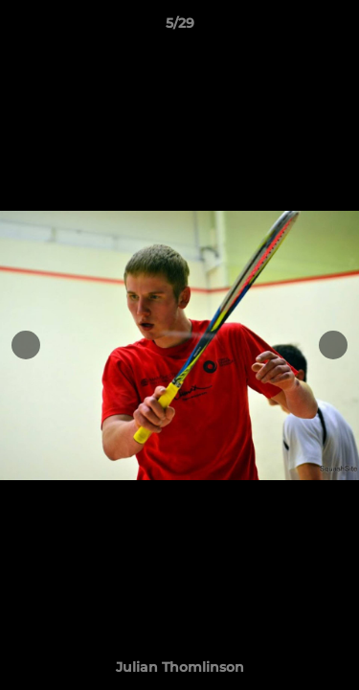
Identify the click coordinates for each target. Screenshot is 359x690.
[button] (336, 27)
